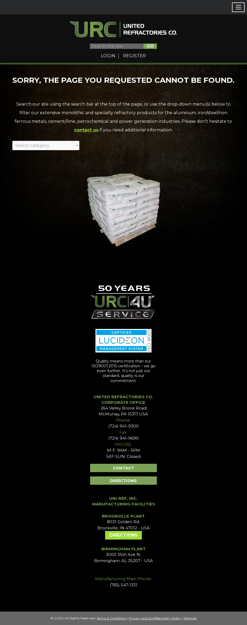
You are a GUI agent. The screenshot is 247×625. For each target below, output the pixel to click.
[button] (238, 7)
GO (150, 46)
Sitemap (190, 618)
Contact (123, 467)
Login (108, 55)
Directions (123, 480)
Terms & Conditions (111, 618)
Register (134, 55)
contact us (86, 129)
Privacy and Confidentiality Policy (155, 618)
